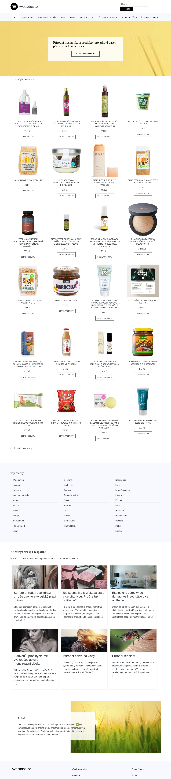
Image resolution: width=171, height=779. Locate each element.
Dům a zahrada (67, 17)
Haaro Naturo (20, 514)
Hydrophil (18, 504)
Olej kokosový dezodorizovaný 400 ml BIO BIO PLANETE (66, 182)
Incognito (18, 495)
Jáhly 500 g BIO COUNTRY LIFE (28, 180)
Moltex (55, 514)
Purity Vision (135, 504)
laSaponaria (19, 509)
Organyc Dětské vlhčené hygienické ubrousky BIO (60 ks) (28, 423)
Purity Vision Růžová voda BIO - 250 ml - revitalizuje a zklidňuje (66, 123)
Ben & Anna (57, 509)
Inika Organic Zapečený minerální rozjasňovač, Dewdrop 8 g (142, 241)
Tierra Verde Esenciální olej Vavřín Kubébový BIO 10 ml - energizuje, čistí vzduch (66, 241)
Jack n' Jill (18, 485)
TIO (131, 499)
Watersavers (19, 480)
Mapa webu (77, 764)
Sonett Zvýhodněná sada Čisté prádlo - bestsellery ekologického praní (28, 123)
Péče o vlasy (85, 17)
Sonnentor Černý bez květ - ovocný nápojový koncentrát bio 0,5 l (104, 123)
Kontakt (135, 764)
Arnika (132, 495)
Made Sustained (21, 490)
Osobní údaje (138, 752)
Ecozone (56, 480)
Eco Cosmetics (98, 490)
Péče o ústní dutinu (106, 17)
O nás (134, 758)
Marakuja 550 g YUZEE (66, 300)
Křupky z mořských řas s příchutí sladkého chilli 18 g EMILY (66, 423)
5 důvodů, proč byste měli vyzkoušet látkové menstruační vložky (31, 642)
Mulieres (95, 509)
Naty (54, 499)
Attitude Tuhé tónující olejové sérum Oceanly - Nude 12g (105, 182)
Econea (94, 495)
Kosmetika (27, 17)
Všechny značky (79, 752)
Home (15, 17)
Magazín (76, 758)
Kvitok (93, 499)
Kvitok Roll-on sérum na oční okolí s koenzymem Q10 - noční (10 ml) (104, 364)
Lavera (132, 490)
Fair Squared (135, 509)
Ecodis (132, 514)
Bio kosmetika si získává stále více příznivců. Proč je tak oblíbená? (83, 579)
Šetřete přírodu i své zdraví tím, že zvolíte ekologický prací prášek (35, 579)
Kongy (55, 504)
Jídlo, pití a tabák (149, 17)
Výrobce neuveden (60, 490)
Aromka (17, 499)
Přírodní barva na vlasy (79, 638)
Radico (94, 504)
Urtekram (95, 485)
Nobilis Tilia (96, 480)
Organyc (133, 485)
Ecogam (133, 480)
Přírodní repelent (123, 638)
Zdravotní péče (128, 17)
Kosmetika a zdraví (46, 17)
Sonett (55, 495)
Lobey (93, 514)
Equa (54, 485)
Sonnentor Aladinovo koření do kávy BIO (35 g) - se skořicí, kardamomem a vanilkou (28, 364)
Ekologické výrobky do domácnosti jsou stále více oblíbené (130, 579)
